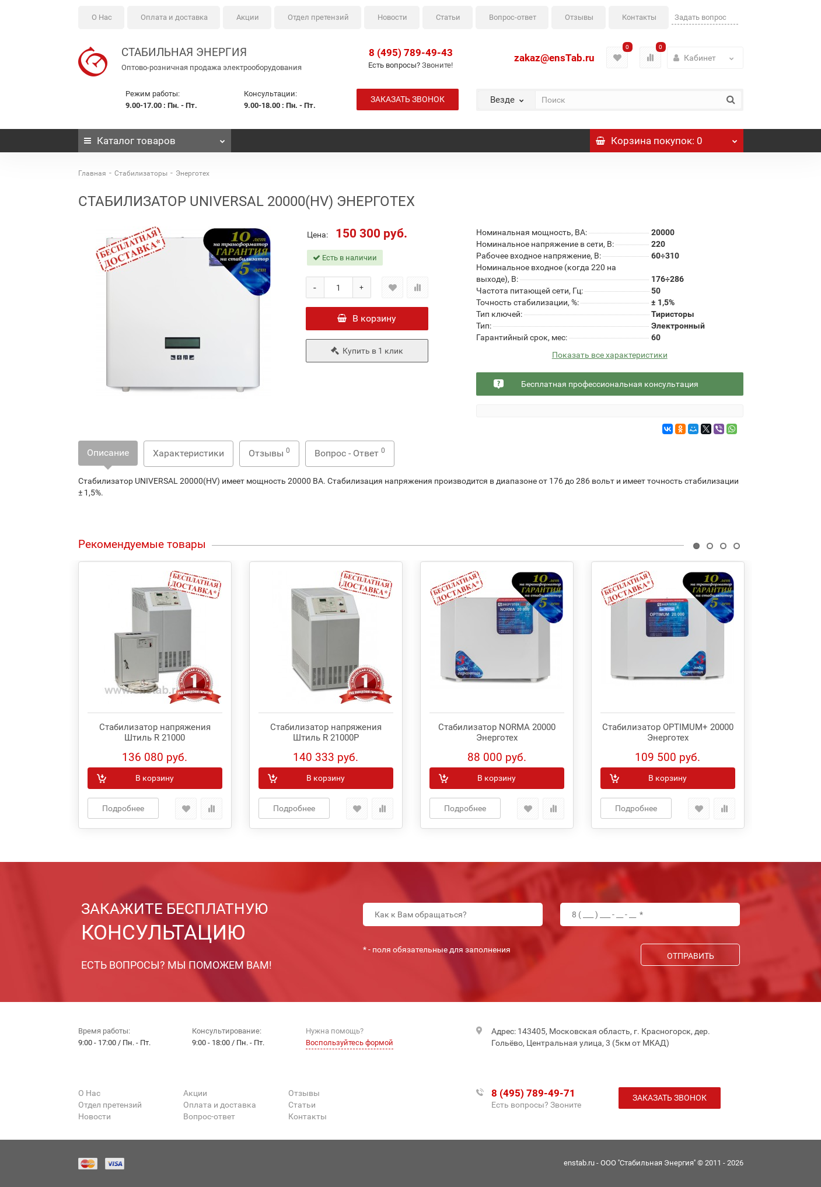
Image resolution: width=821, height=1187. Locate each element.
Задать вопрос (700, 17)
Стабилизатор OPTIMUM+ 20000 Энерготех (667, 732)
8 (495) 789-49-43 (411, 52)
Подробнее (123, 808)
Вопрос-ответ (512, 17)
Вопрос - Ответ (350, 452)
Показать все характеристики (610, 355)
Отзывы (579, 17)
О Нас (102, 17)
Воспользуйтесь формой (349, 1042)
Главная (92, 173)
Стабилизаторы (140, 173)
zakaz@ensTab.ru (554, 58)
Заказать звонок (408, 99)
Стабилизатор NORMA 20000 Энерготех (497, 732)
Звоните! (437, 65)
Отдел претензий (318, 17)
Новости (392, 17)
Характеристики (188, 453)
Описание (108, 452)
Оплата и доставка (174, 17)
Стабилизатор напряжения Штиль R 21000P (326, 732)
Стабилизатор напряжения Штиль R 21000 (155, 732)
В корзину (366, 318)
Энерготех (192, 173)
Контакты (639, 17)
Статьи (448, 17)
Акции (247, 17)
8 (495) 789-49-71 (533, 1093)
